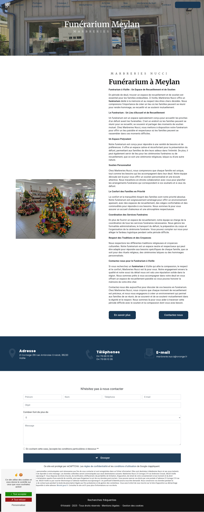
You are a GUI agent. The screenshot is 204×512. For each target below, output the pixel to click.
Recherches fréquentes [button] (102, 500)
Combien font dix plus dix (35, 408)
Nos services (125, 5)
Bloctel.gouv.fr (62, 482)
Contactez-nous (173, 315)
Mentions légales (110, 506)
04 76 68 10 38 (104, 359)
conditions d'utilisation (125, 463)
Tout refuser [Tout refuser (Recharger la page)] (18, 499)
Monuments (85, 4)
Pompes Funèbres (37, 5)
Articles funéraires (106, 5)
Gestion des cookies (133, 506)
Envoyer (105, 454)
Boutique (188, 5)
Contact (166, 4)
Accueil (20, 4)
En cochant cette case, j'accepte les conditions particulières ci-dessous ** (62, 445)
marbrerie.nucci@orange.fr (171, 353)
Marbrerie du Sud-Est (147, 5)
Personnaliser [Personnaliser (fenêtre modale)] (18, 505)
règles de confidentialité (96, 463)
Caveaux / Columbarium (62, 5)
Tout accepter (18, 494)
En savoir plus (122, 315)
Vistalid (66, 506)
